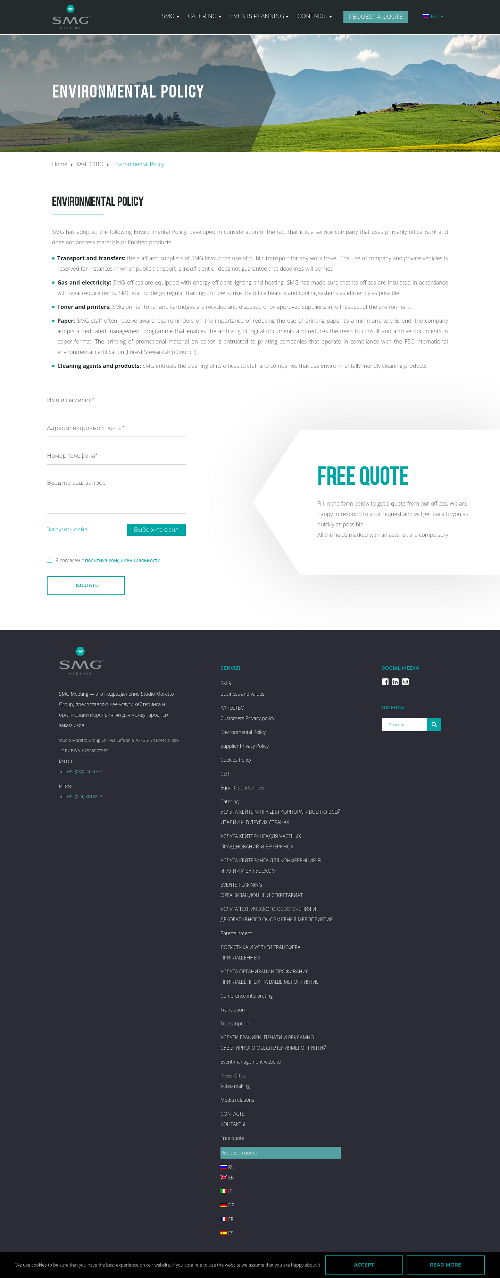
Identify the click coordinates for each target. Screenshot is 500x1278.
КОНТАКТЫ (232, 1124)
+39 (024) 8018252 (84, 796)
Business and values (242, 694)
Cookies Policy (235, 759)
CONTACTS (313, 17)
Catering (203, 17)
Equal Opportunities (242, 787)
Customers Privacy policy (247, 718)
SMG (168, 17)
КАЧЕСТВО (89, 164)
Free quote (232, 1138)
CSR (224, 773)
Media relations (237, 1100)
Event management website (250, 1061)
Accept (364, 1265)
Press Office (233, 1075)
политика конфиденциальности (123, 560)
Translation (232, 1009)
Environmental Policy (243, 732)
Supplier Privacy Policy (244, 746)
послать (86, 585)
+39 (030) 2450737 (84, 772)
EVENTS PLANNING (258, 17)
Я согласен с (103, 559)
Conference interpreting (246, 995)
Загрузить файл (67, 529)
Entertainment (236, 933)
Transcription (234, 1023)
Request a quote (376, 17)
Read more (445, 1265)
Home (59, 164)
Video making (235, 1086)
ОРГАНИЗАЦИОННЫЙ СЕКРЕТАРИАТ (261, 895)
